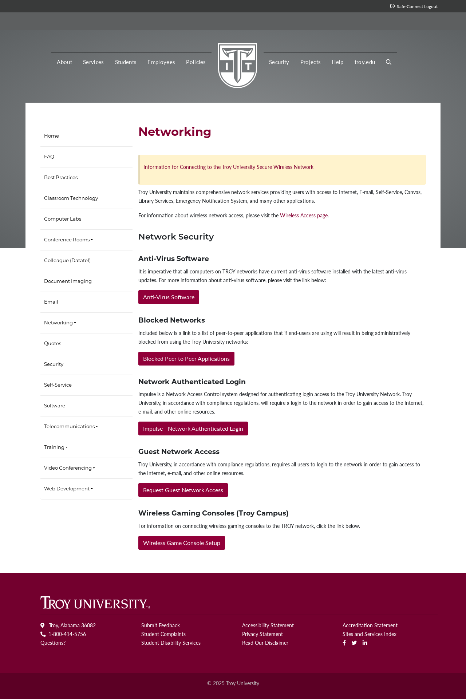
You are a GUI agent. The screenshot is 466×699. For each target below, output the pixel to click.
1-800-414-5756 (63, 633)
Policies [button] (196, 62)
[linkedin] (365, 642)
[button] (388, 62)
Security (53, 364)
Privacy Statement (262, 633)
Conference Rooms (67, 240)
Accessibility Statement (268, 625)
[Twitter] (354, 642)
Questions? (53, 642)
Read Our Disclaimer (265, 642)
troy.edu (365, 62)
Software (54, 406)
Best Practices (61, 177)
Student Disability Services (171, 642)
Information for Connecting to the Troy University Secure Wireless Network (228, 166)
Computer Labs (62, 219)
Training (54, 447)
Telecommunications (69, 426)
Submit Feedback (160, 625)
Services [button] (93, 62)
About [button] (64, 62)
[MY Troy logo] (238, 64)
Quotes (52, 343)
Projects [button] (310, 62)
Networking (58, 323)
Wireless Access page (304, 215)
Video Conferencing (68, 468)
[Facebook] (344, 642)
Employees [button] (161, 62)
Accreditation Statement (370, 625)
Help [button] (337, 62)
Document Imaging (68, 281)
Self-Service (58, 385)
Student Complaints (163, 633)
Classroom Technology (71, 198)
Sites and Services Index (369, 633)
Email (51, 302)
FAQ (49, 157)
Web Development (67, 489)
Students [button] (126, 62)
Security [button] (279, 62)
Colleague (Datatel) (67, 260)
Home (51, 136)
